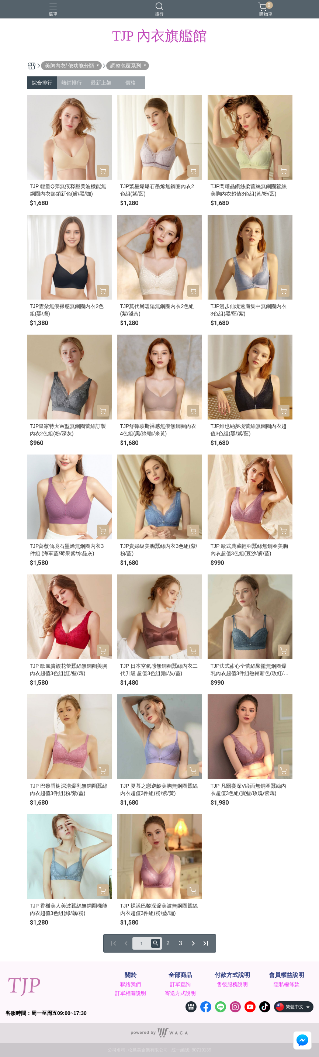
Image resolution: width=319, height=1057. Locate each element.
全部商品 (180, 975)
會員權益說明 (286, 975)
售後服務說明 (232, 984)
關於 (130, 975)
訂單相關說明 (130, 993)
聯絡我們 (130, 984)
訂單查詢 (180, 984)
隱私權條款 (286, 984)
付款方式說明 (232, 975)
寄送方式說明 (180, 993)
